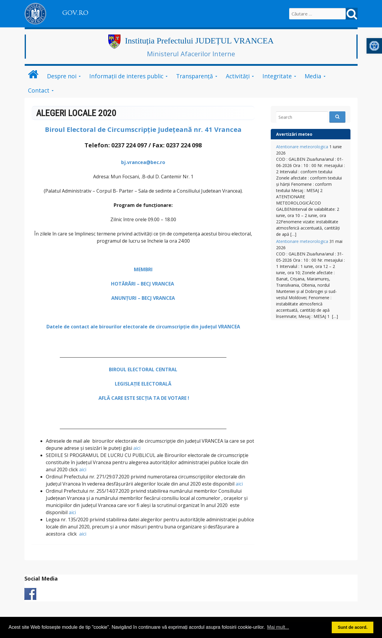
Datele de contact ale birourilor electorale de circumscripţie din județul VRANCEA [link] (143, 326)
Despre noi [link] (61, 76)
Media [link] (313, 76)
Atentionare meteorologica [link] (302, 146)
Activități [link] (238, 76)
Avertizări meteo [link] (294, 134)
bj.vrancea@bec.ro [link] (143, 162)
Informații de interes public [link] (126, 76)
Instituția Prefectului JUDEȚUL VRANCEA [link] (199, 40)
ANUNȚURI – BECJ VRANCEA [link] (143, 298)
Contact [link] (38, 90)
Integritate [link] (277, 76)
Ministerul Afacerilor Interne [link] (191, 53)
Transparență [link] (194, 76)
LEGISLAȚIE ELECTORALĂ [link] (143, 383)
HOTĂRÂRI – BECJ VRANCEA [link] (143, 283)
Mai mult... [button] (278, 627)
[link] (374, 46)
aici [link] (136, 448)
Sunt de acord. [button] (352, 627)
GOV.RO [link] (75, 13)
